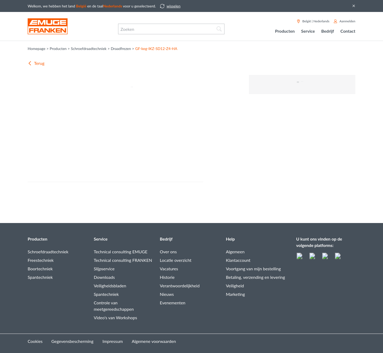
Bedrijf (166, 238)
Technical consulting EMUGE (120, 251)
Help (230, 238)
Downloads (104, 277)
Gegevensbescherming (72, 341)
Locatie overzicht (176, 260)
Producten (37, 238)
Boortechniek (40, 268)
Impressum (112, 341)
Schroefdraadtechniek (48, 251)
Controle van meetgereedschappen (114, 306)
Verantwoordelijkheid (180, 285)
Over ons (168, 251)
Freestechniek (41, 260)
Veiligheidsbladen (110, 285)
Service (100, 238)
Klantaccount (238, 260)
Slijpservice (104, 268)
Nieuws (167, 294)
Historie (167, 277)
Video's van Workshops (115, 317)
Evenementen (172, 302)
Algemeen (235, 251)
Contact (347, 30)
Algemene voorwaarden (154, 341)
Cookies (35, 341)
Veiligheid (235, 285)
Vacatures (169, 268)
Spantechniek (40, 277)
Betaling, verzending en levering (255, 277)
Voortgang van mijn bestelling (253, 268)
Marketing (235, 294)
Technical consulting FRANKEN (123, 260)
